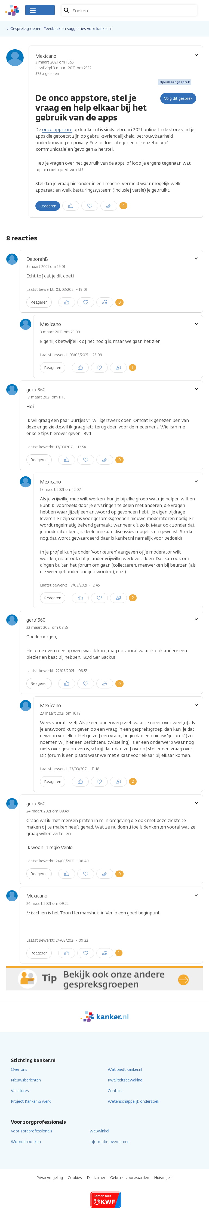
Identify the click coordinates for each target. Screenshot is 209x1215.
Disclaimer (96, 1177)
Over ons (19, 1069)
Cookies (75, 1177)
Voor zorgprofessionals (31, 1131)
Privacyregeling (49, 1177)
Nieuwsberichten (26, 1080)
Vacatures (20, 1090)
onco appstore (57, 129)
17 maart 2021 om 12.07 (60, 489)
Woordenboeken (26, 1141)
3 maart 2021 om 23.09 (60, 332)
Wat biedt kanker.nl (125, 1069)
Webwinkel (99, 1131)
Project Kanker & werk (31, 1101)
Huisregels (163, 1177)
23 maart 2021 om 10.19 (60, 713)
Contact (115, 1090)
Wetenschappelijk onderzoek (133, 1101)
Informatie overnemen (110, 1141)
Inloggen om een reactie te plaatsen (94, 203)
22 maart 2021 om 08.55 (47, 627)
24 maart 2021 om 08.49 (47, 811)
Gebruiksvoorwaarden (129, 1177)
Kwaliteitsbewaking (125, 1080)
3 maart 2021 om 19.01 (45, 266)
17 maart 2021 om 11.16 (45, 397)
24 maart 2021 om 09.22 (47, 903)
